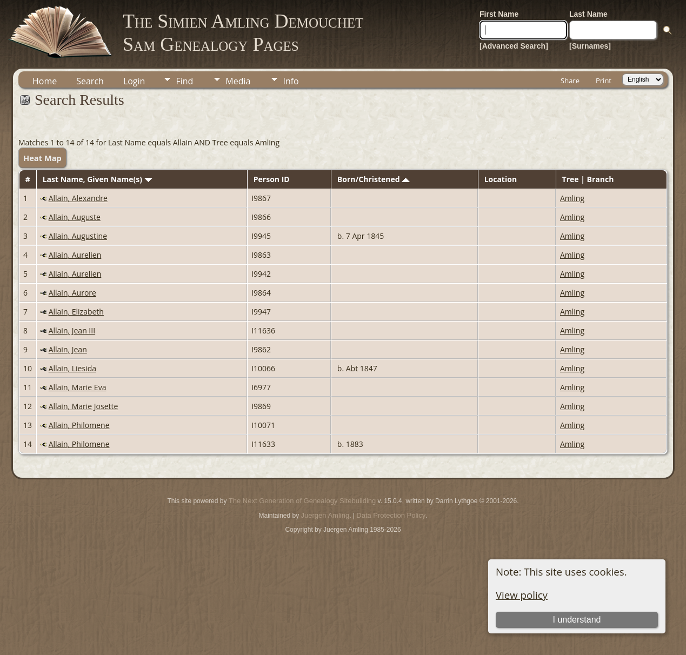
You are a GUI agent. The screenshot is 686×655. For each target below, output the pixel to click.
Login (134, 81)
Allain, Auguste (75, 217)
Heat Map (42, 157)
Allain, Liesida (72, 368)
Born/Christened (373, 179)
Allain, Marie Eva (77, 387)
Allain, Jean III (72, 330)
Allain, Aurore (72, 293)
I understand (576, 619)
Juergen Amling (325, 515)
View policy (522, 594)
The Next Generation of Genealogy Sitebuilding (302, 501)
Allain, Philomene (79, 425)
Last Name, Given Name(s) (97, 179)
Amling (572, 198)
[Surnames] (590, 46)
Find (184, 81)
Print (603, 80)
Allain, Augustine (78, 236)
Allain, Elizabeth (76, 311)
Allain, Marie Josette (83, 406)
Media (237, 81)
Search (90, 81)
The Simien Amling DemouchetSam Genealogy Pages (243, 32)
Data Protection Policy (390, 515)
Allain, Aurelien (75, 255)
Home (44, 81)
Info (290, 81)
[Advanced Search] (513, 46)
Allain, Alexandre (78, 198)
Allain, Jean (68, 349)
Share (570, 80)
